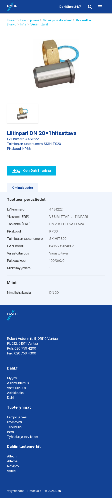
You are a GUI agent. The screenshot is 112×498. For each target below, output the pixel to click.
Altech (12, 456)
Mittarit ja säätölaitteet (57, 20)
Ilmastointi (14, 422)
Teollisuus (14, 427)
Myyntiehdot (15, 491)
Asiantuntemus (18, 383)
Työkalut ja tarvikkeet (22, 437)
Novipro (13, 466)
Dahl (10, 398)
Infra (23, 24)
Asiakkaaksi (15, 393)
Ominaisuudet (22, 187)
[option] (56, 64)
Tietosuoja (34, 491)
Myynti (12, 378)
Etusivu (11, 20)
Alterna (12, 461)
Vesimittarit (84, 20)
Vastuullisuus (16, 388)
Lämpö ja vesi (29, 20)
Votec (11, 471)
